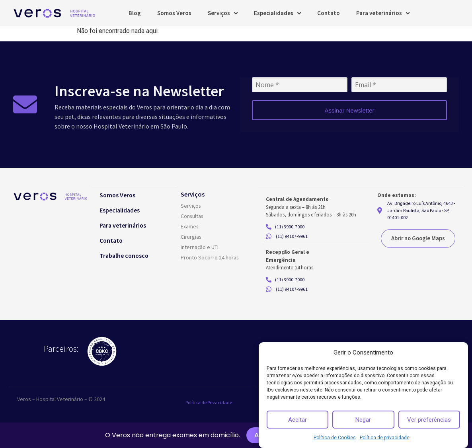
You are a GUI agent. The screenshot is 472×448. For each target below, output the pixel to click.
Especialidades (277, 13)
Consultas (192, 216)
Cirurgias (191, 236)
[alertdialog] (236, 435)
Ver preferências (429, 419)
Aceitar (297, 419)
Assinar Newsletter (349, 110)
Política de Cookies (335, 437)
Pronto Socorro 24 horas (210, 257)
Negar (363, 419)
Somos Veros (174, 13)
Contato (328, 13)
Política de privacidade (385, 437)
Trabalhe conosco (125, 255)
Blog (135, 13)
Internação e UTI (199, 247)
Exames (190, 226)
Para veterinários (383, 13)
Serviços (223, 13)
